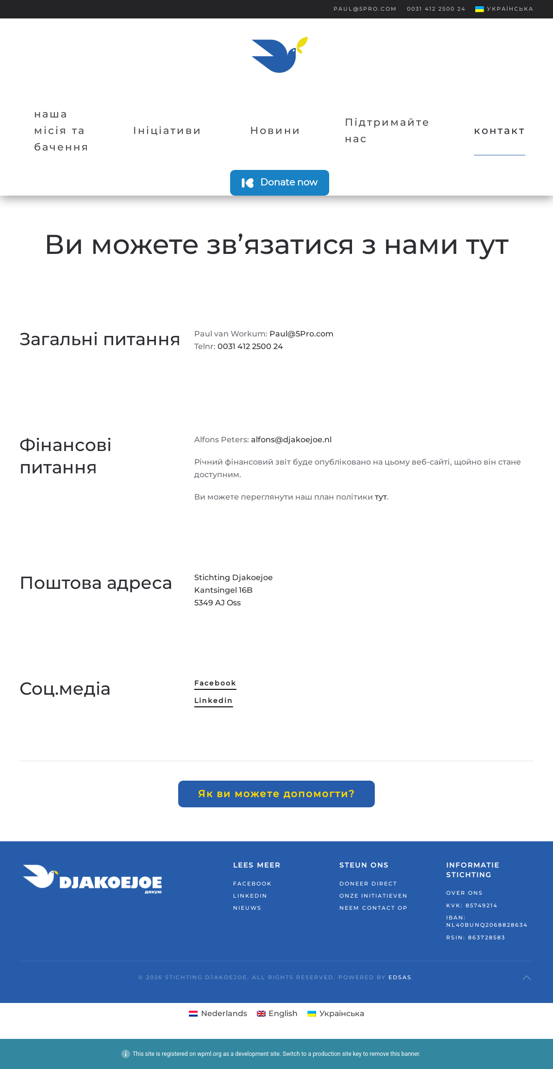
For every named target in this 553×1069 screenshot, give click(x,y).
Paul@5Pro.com (365, 8)
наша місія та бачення (61, 130)
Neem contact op (373, 907)
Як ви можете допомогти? (276, 794)
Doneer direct (368, 883)
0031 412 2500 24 (436, 8)
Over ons (464, 892)
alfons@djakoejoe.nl (291, 439)
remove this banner (394, 1054)
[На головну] (279, 54)
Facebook (215, 683)
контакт (499, 130)
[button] (504, 9)
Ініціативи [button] (167, 130)
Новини (275, 130)
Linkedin (213, 700)
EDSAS (400, 977)
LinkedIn (250, 895)
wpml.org (209, 1054)
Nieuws (247, 907)
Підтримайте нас (387, 130)
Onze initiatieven (373, 895)
